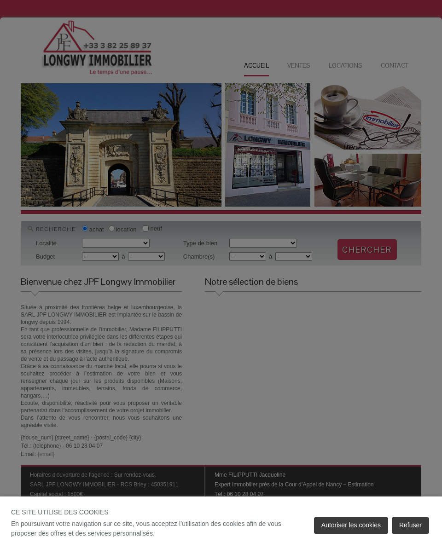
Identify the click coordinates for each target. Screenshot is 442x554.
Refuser (410, 525)
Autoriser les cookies (351, 525)
